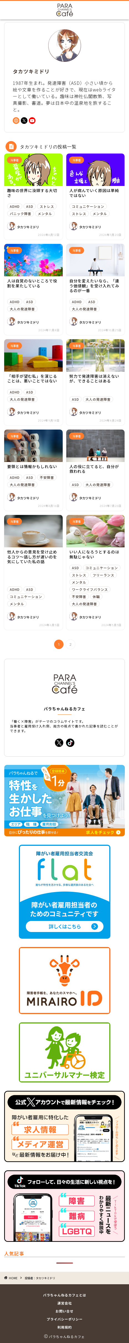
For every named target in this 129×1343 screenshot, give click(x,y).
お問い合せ (64, 1311)
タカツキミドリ (28, 226)
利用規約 (64, 1327)
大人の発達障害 (22, 309)
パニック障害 (20, 213)
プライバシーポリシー (65, 1319)
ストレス (47, 206)
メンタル (45, 213)
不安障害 (47, 477)
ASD (29, 206)
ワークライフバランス (90, 589)
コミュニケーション (88, 206)
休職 (96, 596)
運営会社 (64, 1303)
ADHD (15, 206)
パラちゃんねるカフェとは (64, 1295)
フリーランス (103, 575)
